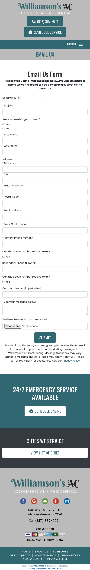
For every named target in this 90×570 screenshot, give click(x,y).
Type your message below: (19, 302)
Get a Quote (20, 555)
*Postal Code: (10, 197)
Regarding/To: (11, 98)
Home (26, 551)
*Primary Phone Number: (17, 238)
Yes (8, 124)
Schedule (60, 551)
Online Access (37, 566)
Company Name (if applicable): (22, 288)
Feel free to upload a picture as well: (24, 319)
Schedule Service (45, 32)
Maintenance (45, 555)
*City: (5, 174)
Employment (33, 559)
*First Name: (10, 134)
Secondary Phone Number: (19, 263)
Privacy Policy (71, 361)
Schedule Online (45, 411)
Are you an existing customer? (21, 119)
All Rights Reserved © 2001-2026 (56, 566)
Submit (45, 337)
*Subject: (7, 105)
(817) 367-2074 (45, 21)
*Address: (8, 163)
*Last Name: (9, 146)
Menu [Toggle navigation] (75, 44)
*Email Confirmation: (15, 224)
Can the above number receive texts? (26, 251)
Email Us (41, 551)
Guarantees (70, 555)
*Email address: (11, 210)
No (7, 128)
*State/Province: (12, 185)
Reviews (53, 559)
